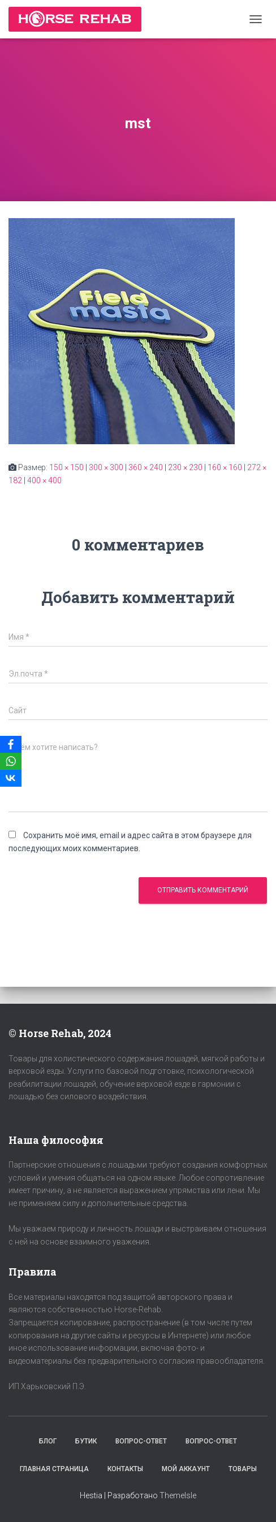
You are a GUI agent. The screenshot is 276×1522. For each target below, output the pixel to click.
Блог (48, 1441)
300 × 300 (106, 467)
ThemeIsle (177, 1495)
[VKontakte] (10, 778)
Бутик (86, 1441)
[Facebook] (10, 744)
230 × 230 (185, 467)
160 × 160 (225, 467)
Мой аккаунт (186, 1469)
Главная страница (54, 1469)
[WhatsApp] (10, 761)
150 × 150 (66, 467)
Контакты (125, 1469)
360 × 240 (145, 467)
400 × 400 (44, 480)
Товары (242, 1469)
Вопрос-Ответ (141, 1441)
